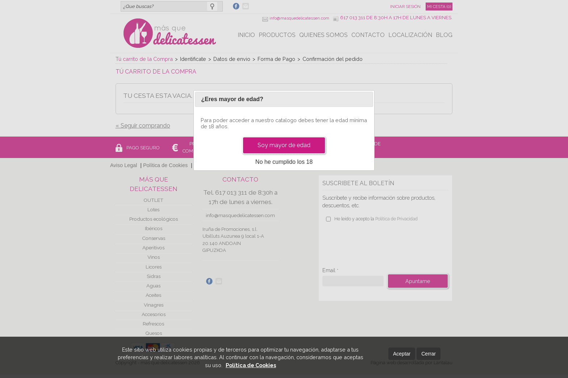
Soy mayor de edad (284, 145)
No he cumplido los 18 (284, 162)
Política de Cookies (251, 365)
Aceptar (401, 354)
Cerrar (428, 354)
